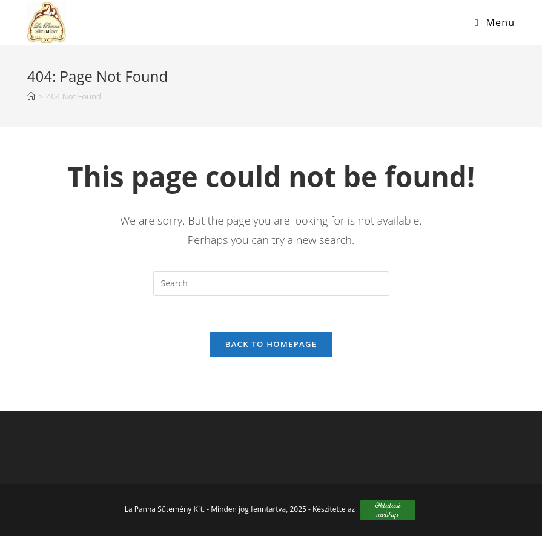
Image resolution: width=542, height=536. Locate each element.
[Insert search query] (271, 283)
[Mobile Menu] (490, 22)
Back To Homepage (271, 344)
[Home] (31, 96)
